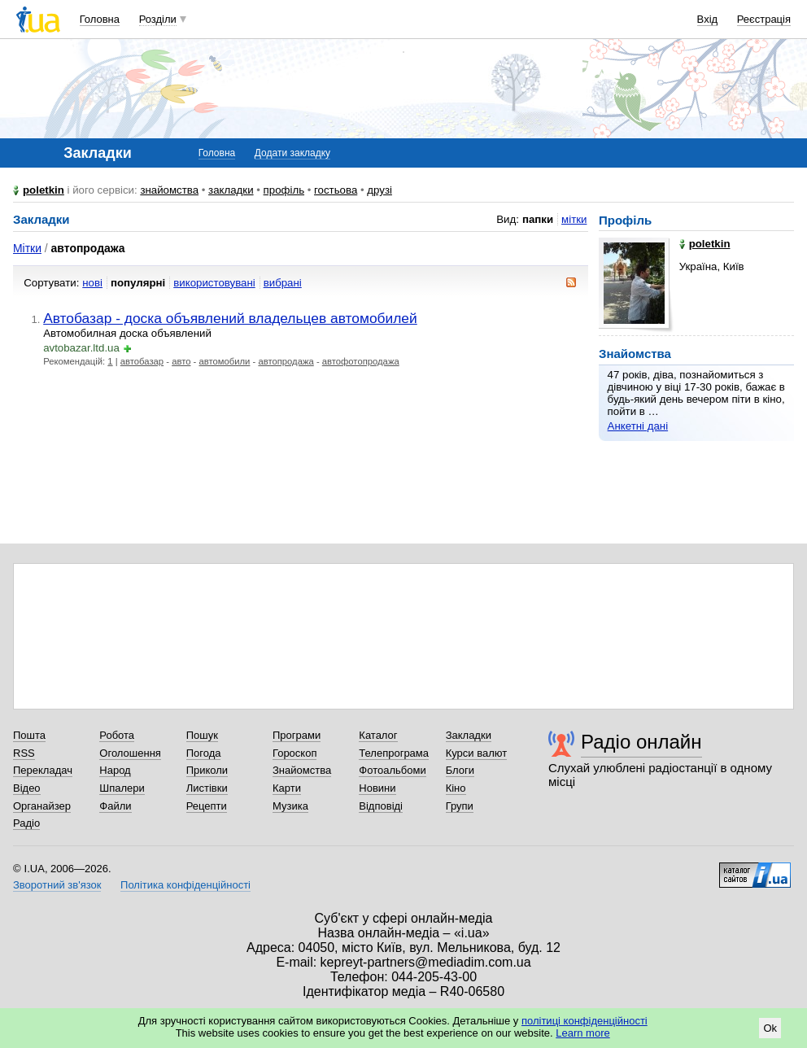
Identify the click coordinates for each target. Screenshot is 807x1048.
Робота (116, 735)
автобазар (142, 361)
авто (181, 361)
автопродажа (285, 361)
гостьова (335, 190)
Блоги (460, 770)
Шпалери (122, 788)
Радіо (26, 823)
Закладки (468, 735)
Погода (203, 753)
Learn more (582, 1033)
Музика (290, 806)
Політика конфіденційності (185, 885)
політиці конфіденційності (584, 1021)
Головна (100, 19)
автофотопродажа (360, 361)
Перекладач (42, 770)
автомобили (224, 361)
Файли (115, 806)
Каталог (378, 735)
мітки (574, 219)
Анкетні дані (638, 426)
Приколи (207, 770)
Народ (114, 770)
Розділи (158, 19)
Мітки (27, 248)
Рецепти (206, 806)
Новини (377, 788)
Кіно (456, 788)
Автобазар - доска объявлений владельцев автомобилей (230, 318)
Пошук (202, 735)
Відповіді (381, 806)
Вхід (707, 19)
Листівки (207, 788)
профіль (284, 190)
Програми (297, 735)
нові (92, 283)
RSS (24, 753)
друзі (379, 190)
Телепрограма (394, 753)
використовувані (214, 283)
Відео (27, 788)
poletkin (43, 190)
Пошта (29, 735)
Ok (770, 1028)
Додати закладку (292, 153)
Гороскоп (294, 753)
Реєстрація (764, 19)
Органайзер (42, 806)
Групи (459, 806)
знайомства (169, 190)
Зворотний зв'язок (57, 885)
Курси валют (477, 753)
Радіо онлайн (641, 742)
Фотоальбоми (392, 770)
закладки (231, 190)
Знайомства (302, 770)
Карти (287, 788)
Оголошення (130, 753)
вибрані (283, 283)
